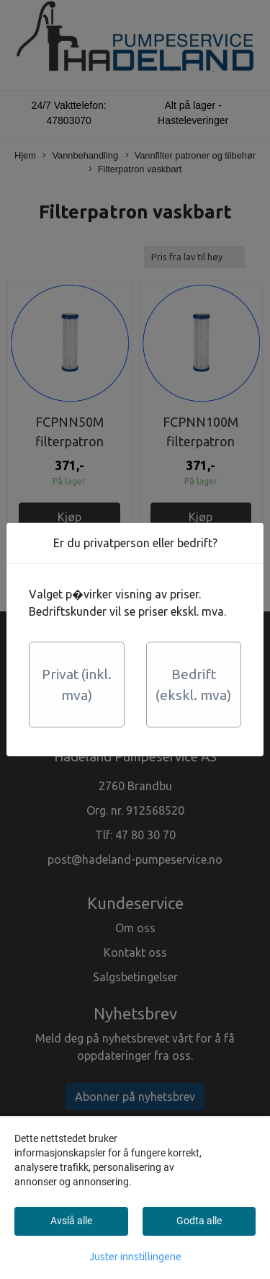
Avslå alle (71, 1220)
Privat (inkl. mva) (77, 684)
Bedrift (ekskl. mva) (193, 684)
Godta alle (199, 1220)
